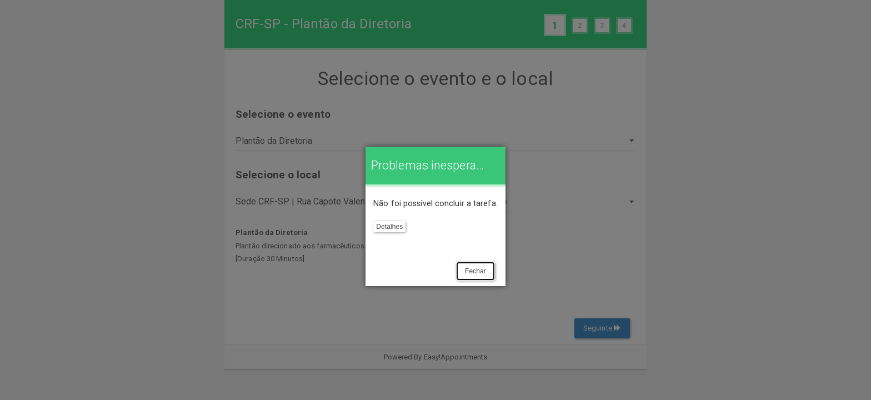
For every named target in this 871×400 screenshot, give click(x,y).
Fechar (475, 271)
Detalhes (389, 227)
